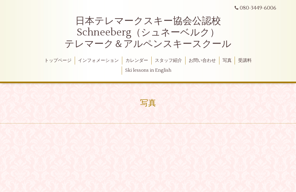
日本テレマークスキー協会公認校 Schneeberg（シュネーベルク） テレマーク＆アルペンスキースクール (148, 32)
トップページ (58, 60)
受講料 (245, 60)
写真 (227, 60)
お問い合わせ (202, 60)
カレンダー (136, 60)
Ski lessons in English (148, 70)
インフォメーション (98, 60)
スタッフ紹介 (168, 60)
